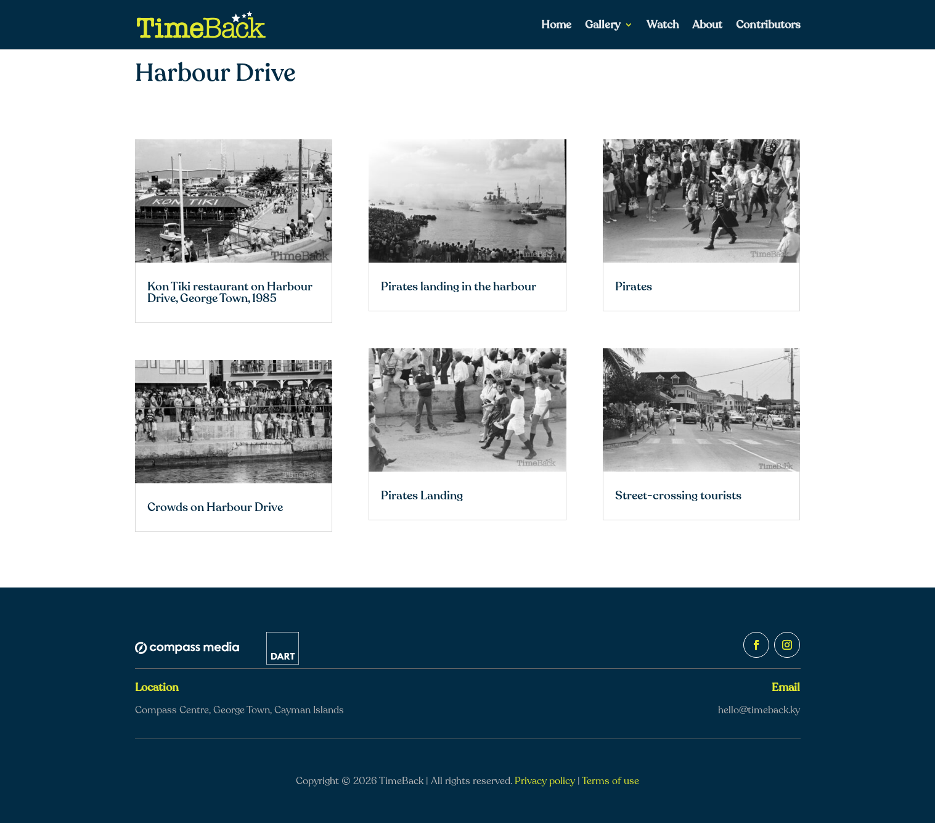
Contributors (768, 26)
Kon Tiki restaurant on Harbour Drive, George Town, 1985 (229, 292)
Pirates (633, 287)
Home (556, 26)
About (707, 26)
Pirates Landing (422, 496)
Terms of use (610, 781)
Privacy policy (545, 781)
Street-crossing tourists (678, 496)
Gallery (603, 26)
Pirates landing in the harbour (458, 287)
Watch (663, 26)
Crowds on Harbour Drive (215, 507)
